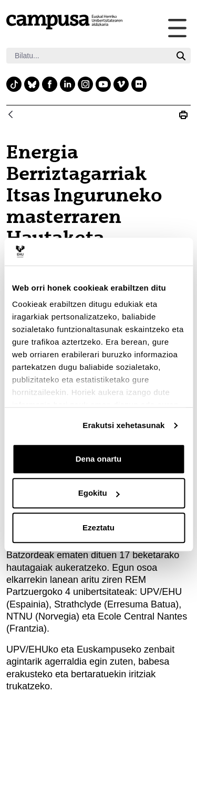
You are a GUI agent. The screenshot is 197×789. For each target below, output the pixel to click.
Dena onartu (99, 458)
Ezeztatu (98, 527)
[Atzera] (10, 115)
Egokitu (99, 492)
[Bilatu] (88, 55)
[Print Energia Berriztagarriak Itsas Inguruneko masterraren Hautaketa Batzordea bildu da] (183, 115)
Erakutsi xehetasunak (123, 425)
